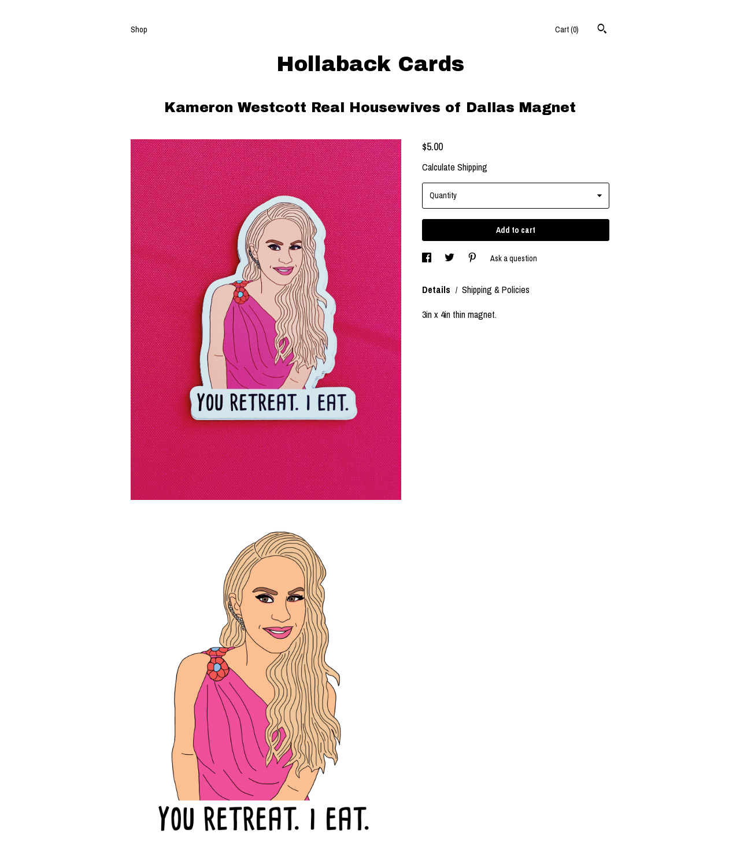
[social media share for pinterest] (473, 258)
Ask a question (513, 258)
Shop (139, 29)
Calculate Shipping (454, 167)
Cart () (567, 29)
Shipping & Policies (496, 289)
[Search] (602, 30)
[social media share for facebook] (427, 258)
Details (437, 289)
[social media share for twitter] (450, 258)
